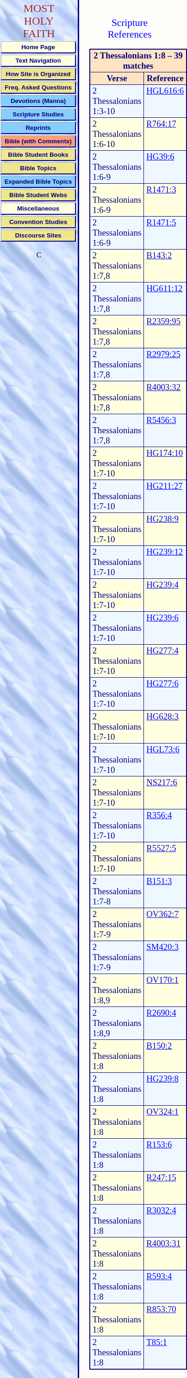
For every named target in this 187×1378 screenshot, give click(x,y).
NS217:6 (161, 782)
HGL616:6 (165, 91)
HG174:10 (164, 453)
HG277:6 (162, 683)
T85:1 (156, 1342)
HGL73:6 (163, 749)
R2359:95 (163, 321)
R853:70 (161, 1309)
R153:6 (159, 1144)
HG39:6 (160, 156)
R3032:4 (161, 1210)
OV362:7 (162, 914)
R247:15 (161, 1177)
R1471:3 (161, 189)
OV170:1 (162, 980)
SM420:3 (162, 947)
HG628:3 (162, 716)
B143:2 (159, 255)
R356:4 (159, 815)
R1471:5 (161, 222)
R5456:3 (161, 420)
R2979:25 (163, 354)
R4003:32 (163, 387)
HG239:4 (162, 585)
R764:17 (161, 123)
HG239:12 (164, 552)
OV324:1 (162, 1111)
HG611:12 (164, 288)
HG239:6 (162, 617)
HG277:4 (162, 650)
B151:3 (159, 881)
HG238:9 (162, 519)
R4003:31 (163, 1243)
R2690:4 (161, 1013)
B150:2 (159, 1046)
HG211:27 (164, 486)
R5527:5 (161, 848)
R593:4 (159, 1276)
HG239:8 (162, 1078)
